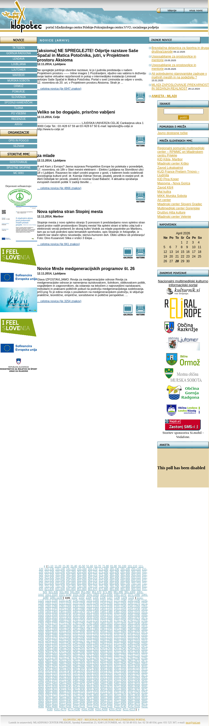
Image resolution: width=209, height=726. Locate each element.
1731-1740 (120, 620)
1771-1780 (65, 623)
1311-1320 (92, 606)
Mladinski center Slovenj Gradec (179, 204)
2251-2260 (65, 640)
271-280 (103, 572)
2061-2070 (134, 632)
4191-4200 (101, 709)
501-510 (136, 577)
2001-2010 (51, 632)
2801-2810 (51, 660)
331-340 (60, 574)
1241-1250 (106, 603)
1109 (124, 597)
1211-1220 (65, 603)
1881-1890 (106, 626)
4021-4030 (79, 703)
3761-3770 (51, 695)
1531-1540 (65, 615)
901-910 (136, 589)
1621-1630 (79, 617)
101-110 (132, 566)
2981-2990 (79, 666)
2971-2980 (65, 666)
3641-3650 (106, 689)
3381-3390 (79, 680)
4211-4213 (129, 709)
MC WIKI (19, 173)
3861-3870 (79, 698)
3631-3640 (92, 689)
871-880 (103, 589)
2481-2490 (51, 649)
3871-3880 (92, 698)
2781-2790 (134, 657)
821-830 (49, 589)
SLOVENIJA (18, 97)
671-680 (103, 583)
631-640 (60, 583)
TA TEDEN (18, 47)
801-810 (136, 586)
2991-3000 (92, 666)
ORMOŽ (18, 86)
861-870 (92, 589)
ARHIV (19, 124)
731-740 (60, 586)
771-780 (103, 586)
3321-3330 (106, 678)
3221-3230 (79, 675)
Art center (164, 200)
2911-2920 (92, 663)
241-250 (71, 572)
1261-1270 (134, 603)
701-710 (136, 583)
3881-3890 (106, 698)
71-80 (105, 566)
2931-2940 (120, 663)
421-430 (49, 577)
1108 (117, 597)
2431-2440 (92, 646)
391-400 (125, 574)
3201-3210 (51, 675)
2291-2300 (120, 640)
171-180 (103, 569)
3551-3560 (92, 686)
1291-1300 (65, 606)
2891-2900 (65, 663)
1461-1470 (79, 612)
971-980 (107, 592)
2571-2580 (65, 652)
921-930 (53, 592)
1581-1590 (134, 615)
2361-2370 (106, 643)
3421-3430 (134, 680)
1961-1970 (106, 629)
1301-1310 (79, 606)
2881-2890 (51, 663)
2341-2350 (79, 643)
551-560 (82, 580)
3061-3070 (79, 669)
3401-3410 (106, 680)
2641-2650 (51, 655)
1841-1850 (51, 626)
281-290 (114, 572)
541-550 (71, 580)
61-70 (97, 566)
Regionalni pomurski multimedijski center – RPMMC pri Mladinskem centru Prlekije (180, 151)
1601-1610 (51, 617)
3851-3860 (65, 698)
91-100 (122, 566)
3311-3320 (92, 678)
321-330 (49, 574)
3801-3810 (106, 695)
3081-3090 (106, 669)
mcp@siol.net (193, 722)
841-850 (71, 589)
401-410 (136, 574)
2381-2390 (134, 643)
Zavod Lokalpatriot (170, 168)
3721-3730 (106, 692)
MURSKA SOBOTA (19, 80)
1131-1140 (65, 600)
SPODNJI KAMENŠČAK (18, 102)
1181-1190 (134, 600)
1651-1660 (120, 617)
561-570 (92, 580)
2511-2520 (92, 649)
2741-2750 (79, 657)
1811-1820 (120, 623)
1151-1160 (92, 600)
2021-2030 (79, 632)
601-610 (136, 580)
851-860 (82, 589)
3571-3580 (120, 686)
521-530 (49, 580)
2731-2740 (65, 657)
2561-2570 (51, 652)
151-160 (82, 569)
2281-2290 (106, 640)
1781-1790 (79, 623)
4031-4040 (92, 703)
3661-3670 (134, 689)
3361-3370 (51, 680)
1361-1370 (51, 609)
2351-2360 (92, 643)
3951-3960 (92, 700)
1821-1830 (134, 623)
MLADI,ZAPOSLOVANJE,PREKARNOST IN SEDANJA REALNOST (180, 86)
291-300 (125, 572)
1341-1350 (134, 606)
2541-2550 (134, 649)
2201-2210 (106, 637)
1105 (96, 597)
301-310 (136, 572)
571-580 (103, 580)
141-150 (71, 569)
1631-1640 (92, 617)
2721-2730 (51, 657)
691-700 (125, 583)
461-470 (92, 577)
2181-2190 (79, 637)
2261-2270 (79, 640)
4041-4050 (106, 703)
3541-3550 (79, 686)
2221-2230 (134, 637)
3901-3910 (134, 698)
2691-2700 (120, 655)
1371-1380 (65, 609)
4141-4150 (134, 706)
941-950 (75, 592)
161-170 (92, 569)
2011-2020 (65, 632)
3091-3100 (120, 669)
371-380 (103, 574)
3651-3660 (120, 689)
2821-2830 (79, 660)
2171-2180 (65, 637)
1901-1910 (134, 626)
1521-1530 (51, 615)
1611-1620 (65, 617)
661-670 (92, 583)
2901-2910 (79, 663)
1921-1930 (51, 629)
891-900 (125, 589)
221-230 (49, 572)
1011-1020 (51, 594)
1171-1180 (120, 600)
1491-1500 (120, 612)
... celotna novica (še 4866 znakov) (59, 188)
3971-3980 (120, 700)
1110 (131, 597)
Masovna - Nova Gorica (173, 183)
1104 (89, 597)
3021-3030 (134, 666)
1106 (103, 597)
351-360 (82, 574)
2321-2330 (51, 643)
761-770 (92, 586)
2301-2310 (134, 640)
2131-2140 (120, 635)
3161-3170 (106, 672)
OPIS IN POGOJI (19, 140)
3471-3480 (92, 683)
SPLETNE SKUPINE (18, 167)
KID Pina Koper (168, 179)
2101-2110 (79, 635)
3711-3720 (92, 692)
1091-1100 (56, 597)
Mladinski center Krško (173, 163)
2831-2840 (92, 660)
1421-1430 (134, 609)
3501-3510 (134, 683)
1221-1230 (79, 603)
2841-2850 (106, 660)
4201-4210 (115, 709)
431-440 (60, 577)
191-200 (125, 569)
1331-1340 (120, 606)
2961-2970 (51, 666)
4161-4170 (60, 709)
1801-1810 (106, 623)
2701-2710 (134, 655)
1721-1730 (106, 620)
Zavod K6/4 (165, 187)
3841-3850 (51, 698)
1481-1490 (106, 612)
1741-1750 (134, 620)
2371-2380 (120, 643)
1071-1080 (134, 594)
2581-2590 (79, 652)
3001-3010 (106, 666)
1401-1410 (106, 609)
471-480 (103, 577)
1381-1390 (79, 609)
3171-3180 (120, 672)
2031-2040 (92, 632)
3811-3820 (120, 695)
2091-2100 (65, 635)
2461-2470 (134, 646)
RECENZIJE (18, 118)
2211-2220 (120, 637)
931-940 (64, 592)
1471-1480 (92, 612)
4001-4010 (51, 703)
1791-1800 (92, 623)
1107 (110, 597)
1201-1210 (51, 603)
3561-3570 (106, 686)
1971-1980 (120, 629)
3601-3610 (51, 689)
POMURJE (18, 91)
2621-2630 (134, 652)
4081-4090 (51, 706)
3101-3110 (134, 669)
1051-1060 (106, 594)
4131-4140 (120, 706)
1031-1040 (79, 594)
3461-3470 (79, 683)
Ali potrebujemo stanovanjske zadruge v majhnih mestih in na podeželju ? (179, 75)
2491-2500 (65, 649)
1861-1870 (79, 626)
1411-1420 (120, 609)
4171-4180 (74, 709)
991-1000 (129, 592)
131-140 (60, 569)
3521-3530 (51, 686)
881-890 (114, 589)
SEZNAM (18, 146)
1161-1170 (106, 600)
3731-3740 (120, 692)
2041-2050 (106, 632)
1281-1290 (51, 606)
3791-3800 (92, 695)
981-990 (118, 592)
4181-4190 (87, 709)
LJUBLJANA (18, 64)
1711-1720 (92, 620)
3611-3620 (65, 689)
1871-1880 (92, 626)
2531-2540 (120, 649)
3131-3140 (65, 672)
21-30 (65, 566)
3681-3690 (51, 692)
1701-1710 (79, 620)
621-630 (49, 583)
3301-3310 (79, 678)
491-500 (125, 577)
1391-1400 (92, 609)
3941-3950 (79, 700)
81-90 (113, 566)
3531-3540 (65, 686)
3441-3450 (51, 683)
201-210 (136, 569)
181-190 (114, 569)
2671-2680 (92, 655)
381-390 (114, 574)
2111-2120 (92, 635)
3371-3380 (65, 680)
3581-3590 (134, 686)
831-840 (60, 589)
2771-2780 (120, 657)
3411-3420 (120, 680)
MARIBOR (18, 75)
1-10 (50, 566)
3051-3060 (65, 669)
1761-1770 (51, 623)
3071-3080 (92, 669)
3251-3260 (120, 675)
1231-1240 (92, 603)
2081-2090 (51, 635)
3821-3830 (134, 695)
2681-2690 (106, 655)
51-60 (89, 566)
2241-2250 (51, 640)
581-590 (114, 580)
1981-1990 (134, 629)
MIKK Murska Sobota (172, 196)
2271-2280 (92, 640)
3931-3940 (65, 700)
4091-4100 (65, 706)
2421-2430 (79, 646)
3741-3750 (134, 692)
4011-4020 (65, 703)
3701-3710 (79, 692)
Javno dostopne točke (172, 133)
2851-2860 (120, 660)
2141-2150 (134, 635)
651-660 (82, 583)
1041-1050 (92, 594)
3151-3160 (92, 672)
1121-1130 (51, 600)
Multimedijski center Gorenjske (178, 208)
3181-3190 (134, 672)
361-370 (92, 574)
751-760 (82, 586)
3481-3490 (106, 683)
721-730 (49, 586)
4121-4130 (106, 706)
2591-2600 (92, 652)
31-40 (73, 566)
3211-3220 (65, 675)
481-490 (114, 577)
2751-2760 (92, 657)
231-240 (60, 572)
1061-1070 (120, 594)
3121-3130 (51, 672)
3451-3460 (65, 683)
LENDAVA (18, 58)
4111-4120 (92, 706)
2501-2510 (79, 649)
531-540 (60, 580)
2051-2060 (120, 632)
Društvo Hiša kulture (171, 212)
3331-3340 (120, 678)
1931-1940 (65, 629)
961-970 (96, 592)
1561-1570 (106, 615)
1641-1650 (106, 617)
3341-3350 (134, 678)
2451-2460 (120, 646)
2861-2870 (134, 660)
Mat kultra (164, 191)
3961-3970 (106, 700)
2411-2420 (65, 646)
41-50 (82, 566)
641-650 (71, 583)
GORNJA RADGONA (18, 53)
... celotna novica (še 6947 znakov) (59, 88)
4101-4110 (79, 706)
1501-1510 (134, 612)
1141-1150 (79, 600)
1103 (81, 597)
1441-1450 (51, 612)
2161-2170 (51, 637)
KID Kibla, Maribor (169, 159)
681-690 (114, 583)
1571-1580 (120, 615)
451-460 (82, 577)
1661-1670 (134, 617)
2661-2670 (79, 655)
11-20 (58, 566)
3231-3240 (92, 675)
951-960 (86, 592)
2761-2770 (106, 657)
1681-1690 (51, 620)
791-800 (125, 586)
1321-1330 (106, 606)
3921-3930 (51, 700)
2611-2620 (120, 652)
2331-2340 (65, 643)
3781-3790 (79, 695)
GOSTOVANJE (18, 162)
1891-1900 (120, 626)
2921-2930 (106, 663)
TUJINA (18, 108)
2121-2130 (106, 635)
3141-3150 (79, 672)
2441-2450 (106, 646)
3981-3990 (134, 700)
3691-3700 (65, 692)
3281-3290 (51, 678)
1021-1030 (65, 594)
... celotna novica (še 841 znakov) (58, 244)
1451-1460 (65, 612)
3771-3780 (65, 695)
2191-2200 (92, 637)
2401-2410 (51, 646)
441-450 (71, 577)
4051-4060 (120, 703)
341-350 (71, 574)
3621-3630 (79, 689)
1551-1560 (92, 615)
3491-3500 (120, 683)
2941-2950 (134, 663)
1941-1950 (79, 629)
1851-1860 (65, 626)
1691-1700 (65, 620)
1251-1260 (120, 603)
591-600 (125, 580)
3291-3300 (65, 678)
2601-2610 (106, 652)
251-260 (82, 572)
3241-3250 (106, 675)
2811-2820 (65, 660)
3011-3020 (120, 666)
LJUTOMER (19, 69)
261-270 (92, 572)
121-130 (49, 569)
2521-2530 (106, 649)
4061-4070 (134, 703)
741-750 (71, 586)
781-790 (114, 586)
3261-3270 (134, 675)
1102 (74, 597)
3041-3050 (51, 669)
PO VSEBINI (18, 113)
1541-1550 (79, 615)
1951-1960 (92, 629)
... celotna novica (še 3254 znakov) (59, 301)
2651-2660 (65, 655)
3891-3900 (120, 698)
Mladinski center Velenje (174, 216)
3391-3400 (92, 680)
